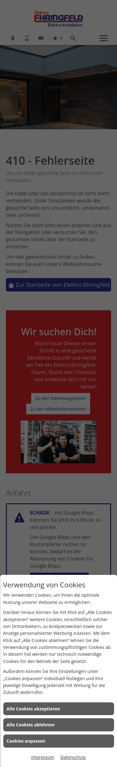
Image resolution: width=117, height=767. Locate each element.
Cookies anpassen (26, 741)
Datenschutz (73, 757)
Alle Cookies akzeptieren (33, 709)
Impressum (42, 757)
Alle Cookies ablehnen (31, 725)
